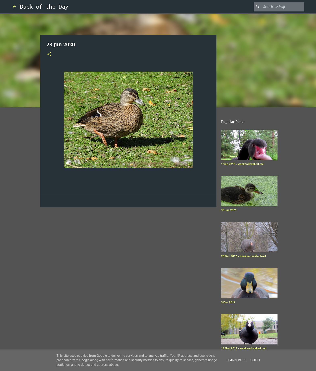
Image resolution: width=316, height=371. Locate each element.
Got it (255, 360)
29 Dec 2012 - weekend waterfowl (243, 256)
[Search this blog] (283, 6)
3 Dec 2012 (228, 302)
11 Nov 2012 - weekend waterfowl (243, 348)
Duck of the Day (44, 6)
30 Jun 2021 (229, 210)
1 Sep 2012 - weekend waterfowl (242, 164)
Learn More (236, 360)
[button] (49, 54)
